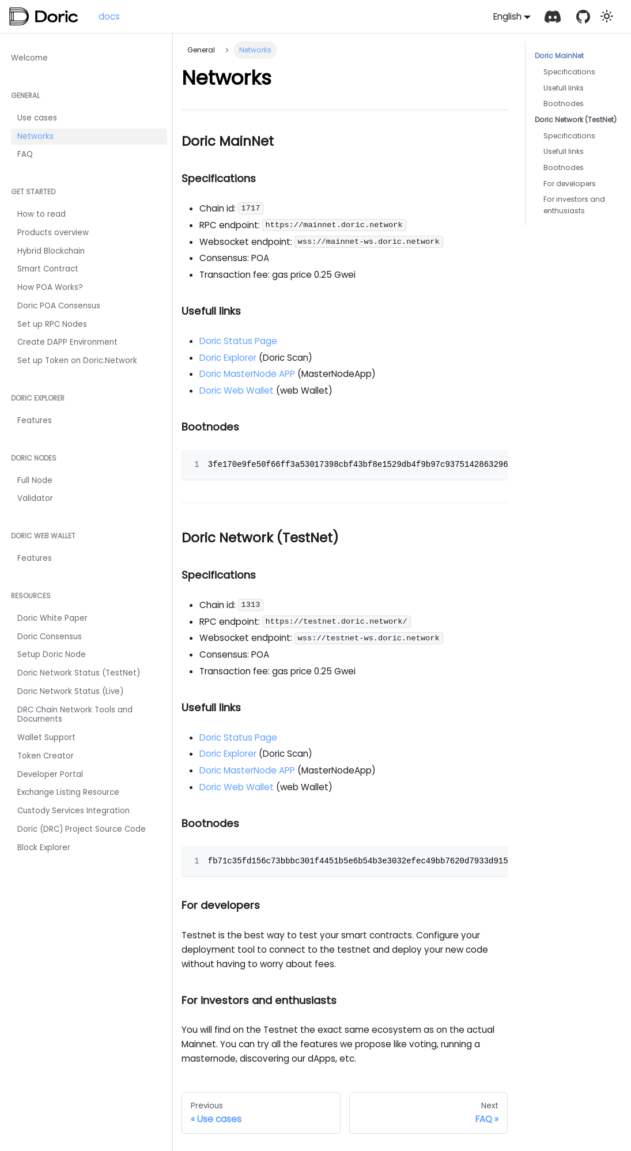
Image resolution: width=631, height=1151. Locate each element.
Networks (35, 136)
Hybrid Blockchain (51, 251)
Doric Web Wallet (43, 536)
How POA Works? (50, 287)
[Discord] (552, 17)
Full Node (34, 480)
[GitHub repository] (583, 17)
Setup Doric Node (51, 654)
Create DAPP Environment (67, 342)
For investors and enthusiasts (574, 205)
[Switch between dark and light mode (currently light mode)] (606, 16)
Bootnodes (563, 103)
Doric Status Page (238, 341)
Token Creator (45, 755)
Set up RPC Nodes (52, 324)
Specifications (569, 72)
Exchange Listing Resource (68, 792)
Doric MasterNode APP (248, 374)
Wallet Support (46, 737)
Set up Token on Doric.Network (77, 360)
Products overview (53, 232)
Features (34, 420)
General (25, 95)
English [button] (507, 16)
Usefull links (563, 88)
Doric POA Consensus (58, 305)
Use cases (37, 117)
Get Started (33, 192)
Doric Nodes (33, 458)
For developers (569, 183)
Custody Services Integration (73, 810)
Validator (35, 498)
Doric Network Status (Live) (70, 691)
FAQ (25, 154)
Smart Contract (47, 268)
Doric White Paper (52, 618)
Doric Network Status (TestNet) (78, 672)
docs (109, 16)
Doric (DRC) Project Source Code (81, 829)
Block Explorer (43, 847)
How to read (41, 214)
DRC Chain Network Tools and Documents (75, 714)
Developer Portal (50, 774)
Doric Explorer (38, 398)
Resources (31, 596)
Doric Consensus (49, 636)
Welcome (29, 57)
